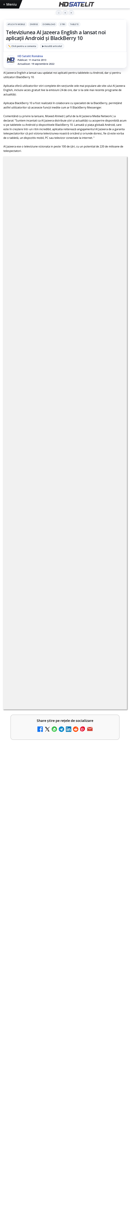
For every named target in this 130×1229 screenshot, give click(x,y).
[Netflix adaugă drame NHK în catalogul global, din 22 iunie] (115, 449)
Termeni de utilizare (65, 1180)
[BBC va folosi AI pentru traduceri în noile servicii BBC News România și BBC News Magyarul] (115, 394)
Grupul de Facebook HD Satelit (65, 1063)
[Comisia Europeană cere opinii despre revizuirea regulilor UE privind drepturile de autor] (115, 557)
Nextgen (48, 1147)
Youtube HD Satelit (65, 1083)
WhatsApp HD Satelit (65, 1073)
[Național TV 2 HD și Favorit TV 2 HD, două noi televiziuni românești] (115, 367)
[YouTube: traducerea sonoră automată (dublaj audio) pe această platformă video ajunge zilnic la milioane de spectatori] (115, 421)
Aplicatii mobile (16, 24)
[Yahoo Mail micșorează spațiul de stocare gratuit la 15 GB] (115, 612)
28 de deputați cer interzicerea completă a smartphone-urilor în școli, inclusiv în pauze (62, 816)
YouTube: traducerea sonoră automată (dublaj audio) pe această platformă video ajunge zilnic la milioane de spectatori (56, 417)
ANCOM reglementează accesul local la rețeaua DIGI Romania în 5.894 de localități (54, 470)
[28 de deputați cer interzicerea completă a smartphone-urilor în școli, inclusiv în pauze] (65, 856)
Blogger (92, 1208)
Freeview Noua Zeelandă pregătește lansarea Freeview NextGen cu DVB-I (56, 579)
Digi (8, 1147)
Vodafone (89, 1147)
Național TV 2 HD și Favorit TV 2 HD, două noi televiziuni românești (57, 361)
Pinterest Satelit (65, 1114)
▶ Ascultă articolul (52, 46)
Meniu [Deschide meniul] (10, 4)
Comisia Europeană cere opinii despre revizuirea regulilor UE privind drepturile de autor (57, 552)
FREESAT (18, 1147)
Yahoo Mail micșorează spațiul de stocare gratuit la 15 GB (58, 605)
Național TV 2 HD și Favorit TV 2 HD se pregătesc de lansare (59, 523)
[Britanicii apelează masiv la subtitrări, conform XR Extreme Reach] (115, 503)
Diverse (34, 24)
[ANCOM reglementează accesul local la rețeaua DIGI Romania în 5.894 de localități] (115, 476)
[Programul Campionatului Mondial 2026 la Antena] (65, 772)
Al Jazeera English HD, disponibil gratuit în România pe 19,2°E (56, 654)
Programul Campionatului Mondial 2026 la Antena (47, 734)
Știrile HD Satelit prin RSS (65, 1124)
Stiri (62, 24)
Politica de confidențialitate (65, 1191)
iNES (101, 1147)
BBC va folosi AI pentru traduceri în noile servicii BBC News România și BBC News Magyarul (59, 388)
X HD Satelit (65, 1104)
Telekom (75, 1147)
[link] (65, 367)
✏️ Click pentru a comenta (22, 46)
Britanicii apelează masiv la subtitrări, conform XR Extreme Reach (59, 497)
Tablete (74, 24)
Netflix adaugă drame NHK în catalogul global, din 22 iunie (58, 442)
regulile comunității (59, 265)
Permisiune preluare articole (65, 1169)
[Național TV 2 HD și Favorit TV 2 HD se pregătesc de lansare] (115, 530)
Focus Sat (33, 1147)
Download (49, 24)
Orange (61, 1147)
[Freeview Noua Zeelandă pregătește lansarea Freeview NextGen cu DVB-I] (115, 585)
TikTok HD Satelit (65, 1094)
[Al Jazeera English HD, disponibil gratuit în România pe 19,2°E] (65, 693)
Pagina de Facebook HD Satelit (65, 1052)
